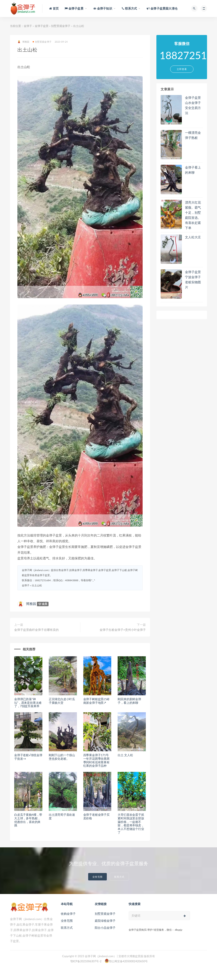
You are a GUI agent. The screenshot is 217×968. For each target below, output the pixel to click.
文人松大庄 (193, 237)
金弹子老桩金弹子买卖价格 (96, 816)
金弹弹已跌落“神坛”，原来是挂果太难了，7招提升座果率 (28, 702)
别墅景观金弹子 (60, 26)
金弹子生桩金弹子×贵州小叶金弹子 (123, 629)
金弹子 (28, 26)
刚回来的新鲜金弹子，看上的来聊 (129, 700)
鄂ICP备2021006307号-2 (86, 961)
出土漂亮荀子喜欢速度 (62, 816)
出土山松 (37, 585)
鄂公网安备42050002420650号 (126, 961)
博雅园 (23, 41)
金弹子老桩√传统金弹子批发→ (28, 756)
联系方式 (119, 876)
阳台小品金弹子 (105, 927)
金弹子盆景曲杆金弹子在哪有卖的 (36, 629)
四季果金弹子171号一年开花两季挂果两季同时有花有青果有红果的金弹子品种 (96, 760)
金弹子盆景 (42, 26)
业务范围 (97, 876)
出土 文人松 (125, 755)
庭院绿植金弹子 (105, 920)
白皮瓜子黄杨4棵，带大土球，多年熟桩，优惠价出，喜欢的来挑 (28, 820)
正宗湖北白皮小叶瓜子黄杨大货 (62, 700)
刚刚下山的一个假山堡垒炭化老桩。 (62, 756)
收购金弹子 (68, 913)
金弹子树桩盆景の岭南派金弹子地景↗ (96, 700)
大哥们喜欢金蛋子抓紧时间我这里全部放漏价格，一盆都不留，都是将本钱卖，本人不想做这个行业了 (131, 823)
